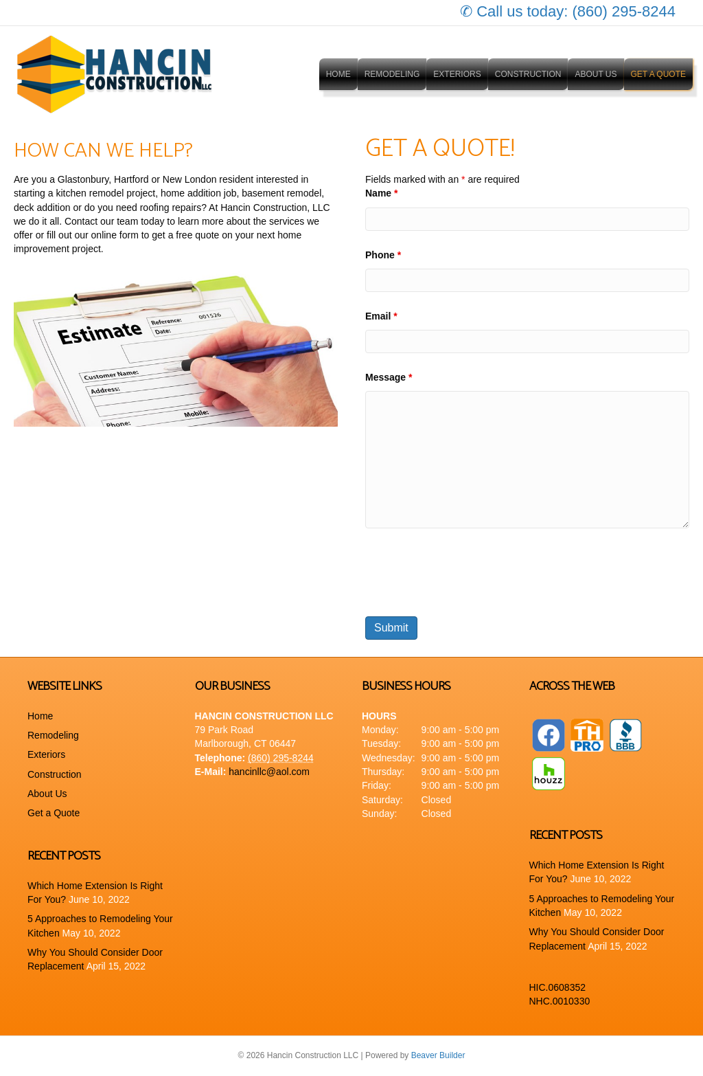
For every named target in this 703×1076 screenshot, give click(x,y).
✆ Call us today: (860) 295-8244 (568, 11)
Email (381, 316)
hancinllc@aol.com (269, 771)
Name (381, 193)
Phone (383, 254)
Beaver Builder (438, 1055)
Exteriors (457, 74)
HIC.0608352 (557, 987)
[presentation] (469, 572)
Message (389, 377)
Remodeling (392, 74)
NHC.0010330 (559, 1001)
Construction (528, 74)
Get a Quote (658, 74)
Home (338, 74)
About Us (595, 74)
